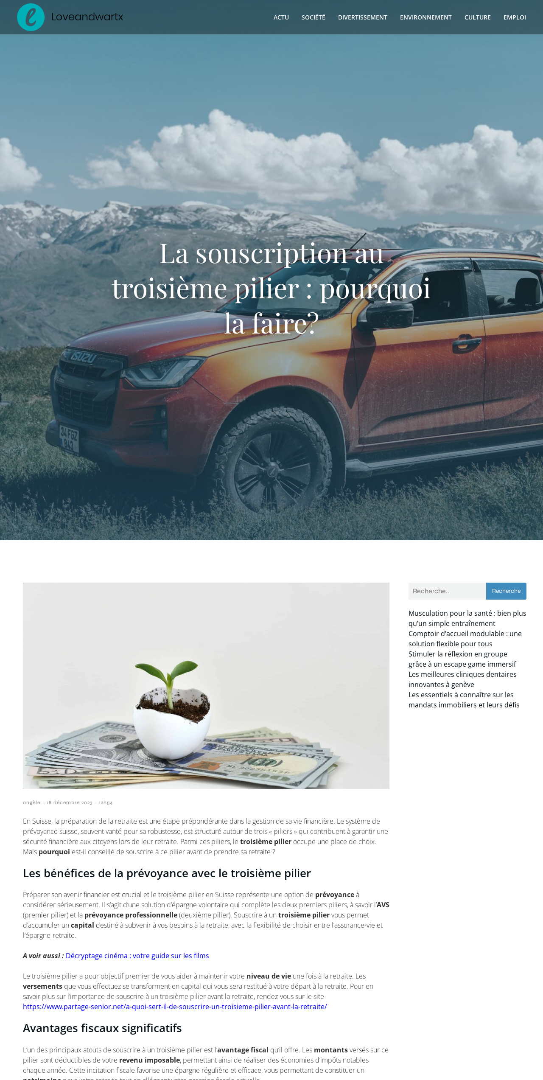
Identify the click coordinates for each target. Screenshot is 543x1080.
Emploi (515, 17)
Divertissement (362, 17)
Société (313, 17)
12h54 (106, 802)
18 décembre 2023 (69, 802)
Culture (478, 17)
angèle (31, 802)
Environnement (426, 17)
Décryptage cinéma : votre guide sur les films (137, 955)
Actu (281, 17)
